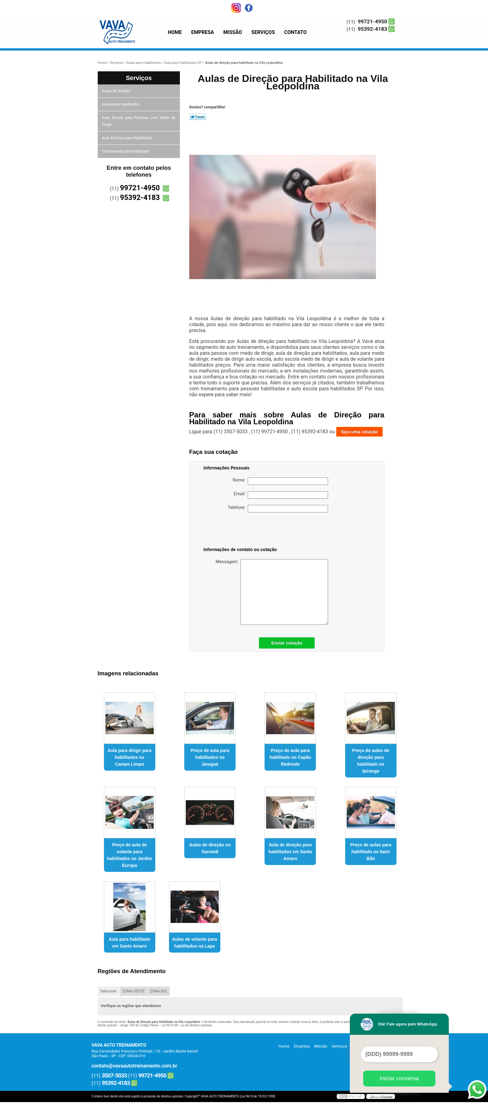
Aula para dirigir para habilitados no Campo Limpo (130, 757)
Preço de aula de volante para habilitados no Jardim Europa (129, 855)
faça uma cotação (359, 431)
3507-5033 (114, 1075)
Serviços (263, 32)
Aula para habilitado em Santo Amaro (129, 943)
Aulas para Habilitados (121, 104)
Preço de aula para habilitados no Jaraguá (209, 757)
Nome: (280, 481)
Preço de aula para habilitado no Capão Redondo (290, 757)
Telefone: (278, 508)
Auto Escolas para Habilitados (127, 138)
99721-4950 (372, 21)
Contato (295, 32)
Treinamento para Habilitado (126, 151)
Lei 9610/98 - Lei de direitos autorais (187, 1025)
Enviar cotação (287, 642)
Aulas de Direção (116, 91)
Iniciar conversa (399, 1078)
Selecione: (108, 991)
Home (175, 32)
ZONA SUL (158, 991)
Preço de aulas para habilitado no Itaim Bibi (370, 851)
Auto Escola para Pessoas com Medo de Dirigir (139, 121)
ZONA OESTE (133, 991)
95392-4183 (372, 29)
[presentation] (243, 531)
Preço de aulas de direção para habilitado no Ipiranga (370, 760)
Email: (281, 495)
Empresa (202, 32)
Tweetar (197, 117)
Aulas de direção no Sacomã (210, 848)
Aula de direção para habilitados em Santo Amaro (290, 851)
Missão (232, 32)
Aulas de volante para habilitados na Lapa (194, 943)
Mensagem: (272, 592)
